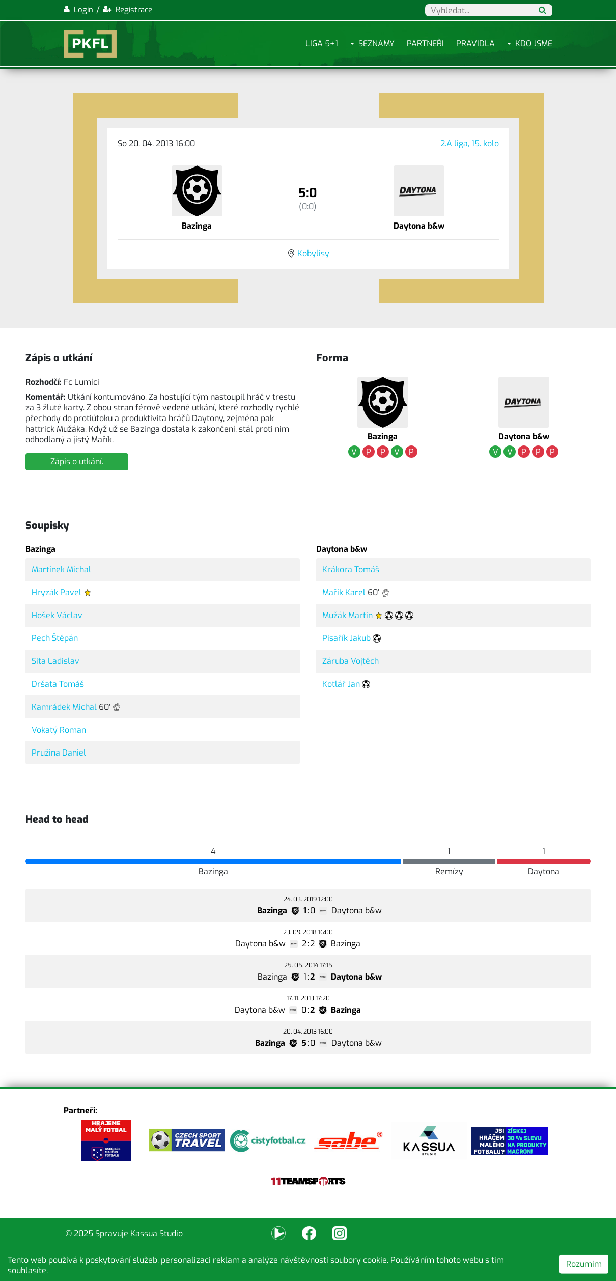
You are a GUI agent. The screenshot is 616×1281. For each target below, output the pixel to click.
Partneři (425, 43)
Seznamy (376, 43)
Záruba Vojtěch (350, 661)
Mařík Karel (344, 592)
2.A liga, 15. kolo (469, 143)
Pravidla (475, 43)
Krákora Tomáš (350, 569)
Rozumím (584, 1264)
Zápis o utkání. (76, 461)
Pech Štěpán (55, 638)
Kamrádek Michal (64, 707)
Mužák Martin (347, 615)
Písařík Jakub (346, 638)
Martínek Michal (61, 569)
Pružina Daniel (59, 752)
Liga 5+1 (321, 43)
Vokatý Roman (59, 730)
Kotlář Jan (341, 684)
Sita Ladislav (55, 661)
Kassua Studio (156, 1233)
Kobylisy (313, 253)
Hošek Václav (57, 615)
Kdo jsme (533, 43)
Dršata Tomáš (58, 684)
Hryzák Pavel (56, 592)
